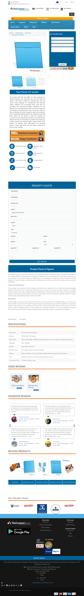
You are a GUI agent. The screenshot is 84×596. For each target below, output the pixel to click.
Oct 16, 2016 (23, 420)
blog (34, 27)
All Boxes (44, 22)
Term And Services (45, 530)
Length (13, 236)
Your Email (15, 197)
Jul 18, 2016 (56, 422)
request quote (15, 27)
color (13, 222)
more (58, 413)
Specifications (12, 319)
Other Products (55, 22)
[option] (18, 504)
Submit (62, 64)
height (13, 241)
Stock (13, 209)
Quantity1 (36, 248)
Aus (59, 2)
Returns (70, 536)
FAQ (70, 533)
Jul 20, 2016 (56, 445)
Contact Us (58, 4)
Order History (70, 525)
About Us (46, 522)
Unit (45, 241)
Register (72, 2)
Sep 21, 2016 (23, 445)
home (12, 22)
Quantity (14, 248)
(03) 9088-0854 (43, 574)
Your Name (14, 191)
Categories (22, 23)
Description (22, 319)
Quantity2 (57, 248)
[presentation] (62, 57)
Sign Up (70, 522)
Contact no (15, 203)
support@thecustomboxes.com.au (19, 4)
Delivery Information (45, 525)
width (45, 236)
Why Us (26, 27)
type (13, 229)
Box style (14, 216)
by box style (33, 23)
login (66, 2)
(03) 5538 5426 (43, 579)
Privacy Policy (45, 527)
